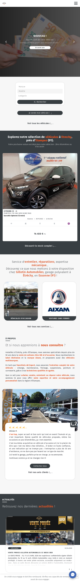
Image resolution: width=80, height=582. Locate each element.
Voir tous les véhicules (40, 123)
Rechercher (40, 102)
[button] (6, 42)
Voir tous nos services (40, 326)
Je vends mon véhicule (40, 113)
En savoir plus (40, 47)
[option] (40, 197)
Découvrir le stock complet (40, 246)
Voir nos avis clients (40, 399)
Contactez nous (40, 393)
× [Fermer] (77, 576)
